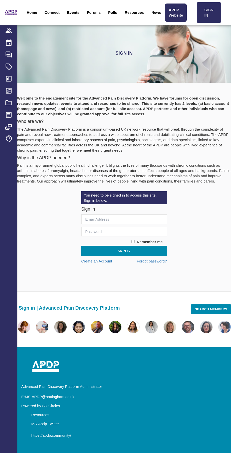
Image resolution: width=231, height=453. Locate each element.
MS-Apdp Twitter (45, 424)
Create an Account (96, 261)
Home (32, 12)
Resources (134, 12)
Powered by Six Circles (40, 406)
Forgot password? (152, 261)
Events (73, 12)
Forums (94, 12)
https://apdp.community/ (51, 435)
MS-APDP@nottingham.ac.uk (49, 397)
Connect (52, 12)
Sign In (124, 251)
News (156, 12)
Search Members (211, 309)
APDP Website (176, 12)
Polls (112, 12)
